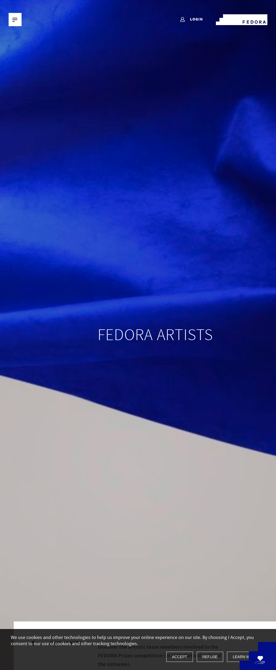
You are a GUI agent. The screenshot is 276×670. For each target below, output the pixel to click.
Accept (179, 657)
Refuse (210, 657)
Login (191, 19)
